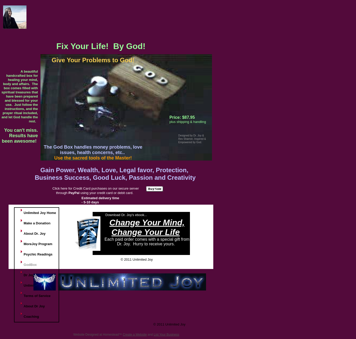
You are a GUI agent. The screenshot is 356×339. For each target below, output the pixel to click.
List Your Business (166, 334)
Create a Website (135, 334)
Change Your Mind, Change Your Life (147, 227)
